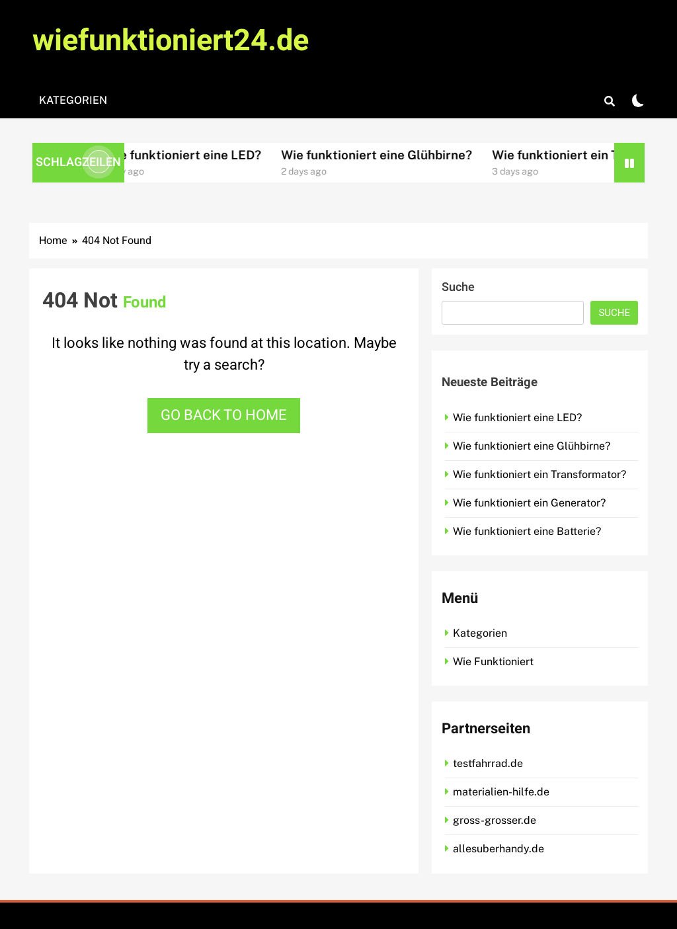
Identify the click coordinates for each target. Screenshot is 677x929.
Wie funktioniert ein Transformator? (539, 474)
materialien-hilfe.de (501, 792)
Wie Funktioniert (493, 661)
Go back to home (224, 415)
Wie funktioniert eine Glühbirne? (385, 154)
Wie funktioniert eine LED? (191, 154)
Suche (458, 287)
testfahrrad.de (488, 763)
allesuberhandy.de (498, 848)
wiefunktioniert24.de (170, 41)
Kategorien (73, 100)
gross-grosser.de (494, 820)
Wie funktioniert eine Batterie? (527, 531)
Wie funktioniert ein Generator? (529, 503)
